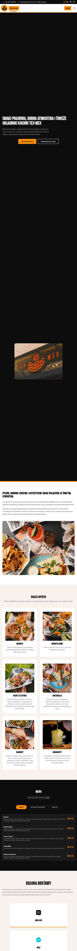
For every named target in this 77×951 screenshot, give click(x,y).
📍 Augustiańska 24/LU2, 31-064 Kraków (32, 2)
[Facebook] (71, 2)
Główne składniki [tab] (37, 807)
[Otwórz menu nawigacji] (74, 8)
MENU (68, 8)
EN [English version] (66, 2)
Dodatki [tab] (55, 807)
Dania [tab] (21, 807)
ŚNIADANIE (14, 8)
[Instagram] (74, 2)
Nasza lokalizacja (27, 141)
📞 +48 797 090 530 (9, 2)
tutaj (47, 797)
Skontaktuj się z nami (48, 141)
